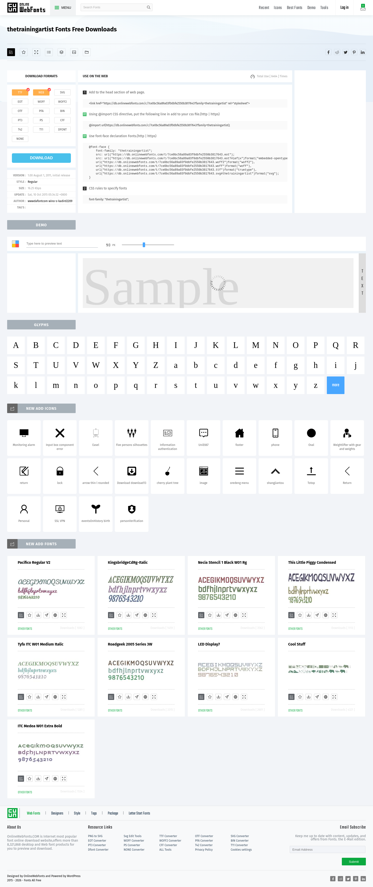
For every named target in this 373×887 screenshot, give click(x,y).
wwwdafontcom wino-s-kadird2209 (50, 201)
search (148, 7)
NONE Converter (134, 849)
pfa (41, 111)
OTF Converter (204, 836)
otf (20, 111)
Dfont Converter (98, 849)
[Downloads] (38, 615)
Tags (94, 813)
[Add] (11, 52)
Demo (311, 8)
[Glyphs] (49, 52)
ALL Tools (165, 849)
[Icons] (74, 52)
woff (41, 101)
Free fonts (28, 8)
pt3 (20, 120)
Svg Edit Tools (133, 836)
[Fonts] (87, 52)
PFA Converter (204, 840)
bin (62, 111)
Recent (264, 8)
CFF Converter (168, 845)
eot (20, 101)
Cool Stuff (296, 644)
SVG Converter (240, 836)
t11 (41, 129)
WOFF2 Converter (170, 840)
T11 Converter (239, 845)
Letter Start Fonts (139, 813)
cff (62, 120)
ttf (20, 92)
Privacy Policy (204, 849)
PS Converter (132, 845)
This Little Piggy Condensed (312, 562)
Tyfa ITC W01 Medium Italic (41, 644)
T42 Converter (204, 845)
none (20, 138)
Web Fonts (33, 813)
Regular (32, 181)
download (41, 158)
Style (77, 813)
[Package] (61, 52)
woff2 (62, 101)
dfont (62, 129)
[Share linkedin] (363, 52)
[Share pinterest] (354, 52)
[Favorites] (24, 52)
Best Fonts (295, 8)
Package (113, 813)
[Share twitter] (346, 52)
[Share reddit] (337, 52)
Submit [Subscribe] (354, 861)
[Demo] (36, 52)
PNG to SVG (95, 836)
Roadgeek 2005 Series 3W (130, 644)
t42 (20, 129)
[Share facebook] (328, 52)
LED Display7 (209, 644)
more (335, 385)
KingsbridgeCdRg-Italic (128, 562)
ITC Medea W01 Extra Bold (40, 726)
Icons (278, 8)
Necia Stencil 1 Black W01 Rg (222, 562)
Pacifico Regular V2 (34, 562)
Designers (57, 813)
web (41, 92)
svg (62, 92)
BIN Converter (240, 840)
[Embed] (55, 615)
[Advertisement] (330, 141)
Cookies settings (241, 849)
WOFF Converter (134, 840)
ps (41, 120)
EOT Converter (97, 840)
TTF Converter (168, 836)
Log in (344, 7)
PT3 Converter (97, 845)
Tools (324, 8)
